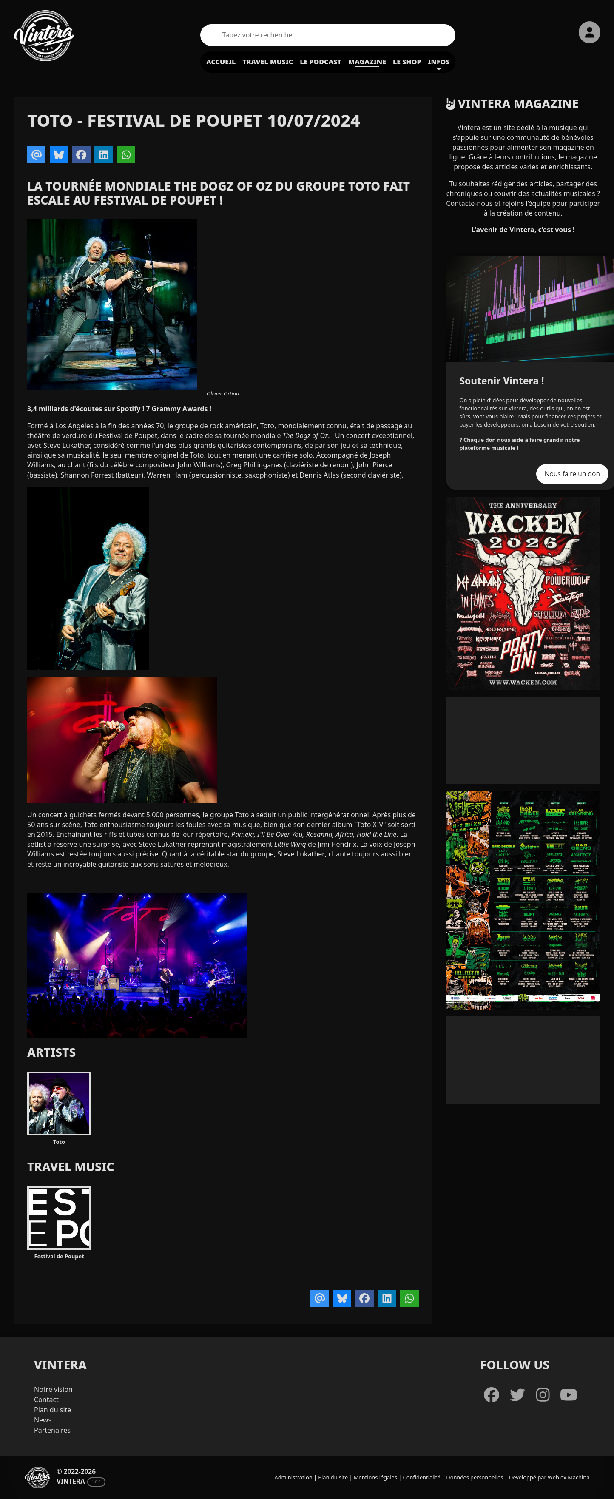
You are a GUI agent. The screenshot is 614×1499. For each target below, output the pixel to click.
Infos (439, 61)
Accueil (221, 61)
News (42, 1420)
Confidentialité (422, 1477)
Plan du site (52, 1409)
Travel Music (267, 61)
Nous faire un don (572, 473)
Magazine (367, 61)
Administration (294, 1477)
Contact (46, 1399)
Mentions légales (375, 1477)
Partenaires (52, 1430)
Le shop (407, 61)
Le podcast (320, 61)
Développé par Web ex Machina (549, 1477)
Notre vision (53, 1389)
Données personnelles (474, 1477)
